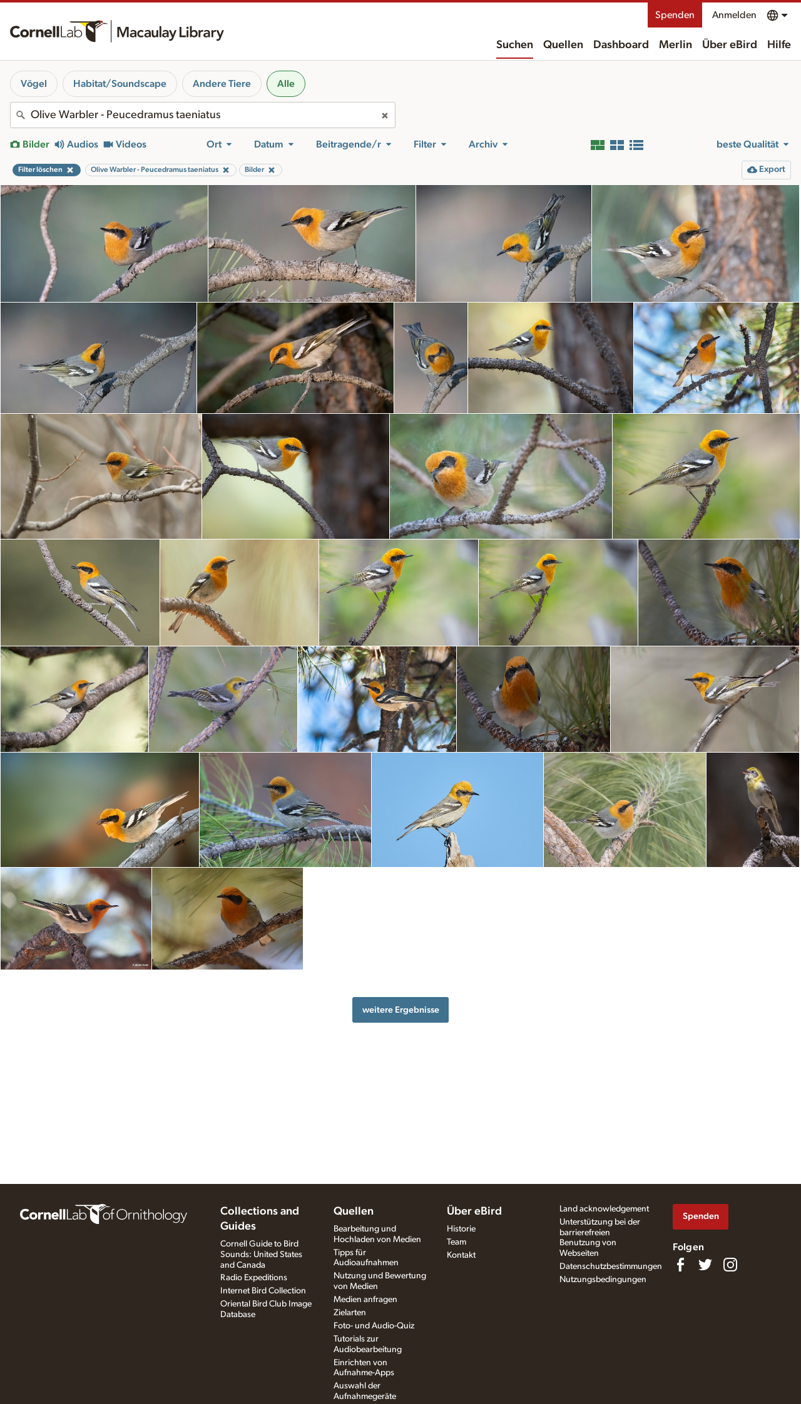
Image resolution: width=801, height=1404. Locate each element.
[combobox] (203, 115)
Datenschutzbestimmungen (610, 1266)
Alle (286, 84)
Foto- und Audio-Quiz (374, 1325)
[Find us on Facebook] (680, 1264)
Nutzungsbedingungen (602, 1279)
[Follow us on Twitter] (705, 1264)
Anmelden (734, 15)
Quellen (563, 45)
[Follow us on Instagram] (730, 1264)
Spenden (675, 15)
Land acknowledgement (604, 1209)
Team (456, 1242)
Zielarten (350, 1312)
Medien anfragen (365, 1299)
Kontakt (461, 1255)
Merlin (675, 45)
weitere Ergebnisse (400, 1010)
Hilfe (779, 45)
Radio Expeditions (253, 1277)
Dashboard (621, 45)
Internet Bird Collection (263, 1290)
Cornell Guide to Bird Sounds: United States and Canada (261, 1255)
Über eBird (729, 45)
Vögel (34, 84)
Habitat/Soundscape (119, 84)
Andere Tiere (222, 84)
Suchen (514, 45)
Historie (461, 1229)
